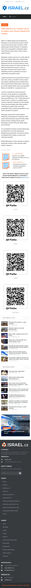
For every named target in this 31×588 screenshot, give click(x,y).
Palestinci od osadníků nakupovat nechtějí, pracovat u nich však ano (20, 157)
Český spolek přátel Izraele (14, 510)
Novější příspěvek (18, 162)
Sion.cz (14, 514)
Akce (14, 524)
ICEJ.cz (14, 481)
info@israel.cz (8, 580)
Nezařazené (14, 546)
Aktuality (14, 527)
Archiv (4, 25)
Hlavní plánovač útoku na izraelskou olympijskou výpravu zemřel (20, 165)
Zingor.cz (14, 491)
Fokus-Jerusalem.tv (14, 494)
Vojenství (14, 556)
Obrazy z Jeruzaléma (14, 549)
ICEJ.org (14, 485)
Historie (14, 536)
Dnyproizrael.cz (14, 498)
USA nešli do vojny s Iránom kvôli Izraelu (14, 432)
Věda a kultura (14, 553)
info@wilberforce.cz (10, 570)
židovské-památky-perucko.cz (14, 501)
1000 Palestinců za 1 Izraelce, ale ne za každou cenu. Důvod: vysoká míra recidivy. (15, 31)
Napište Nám (8, 459)
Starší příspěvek (17, 153)
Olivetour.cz (14, 488)
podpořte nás (25, 177)
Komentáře (7, 428)
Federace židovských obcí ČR (14, 507)
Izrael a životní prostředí (14, 540)
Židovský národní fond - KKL (14, 504)
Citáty (14, 533)
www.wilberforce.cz (9, 568)
